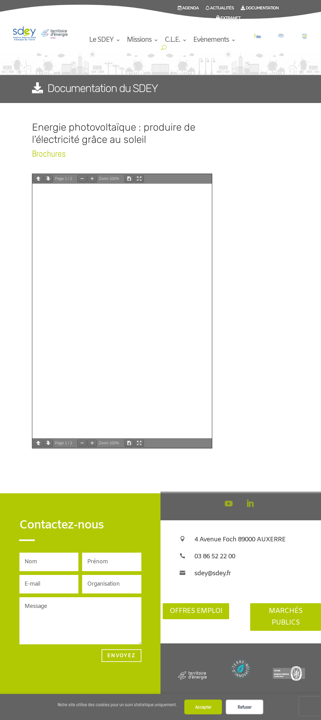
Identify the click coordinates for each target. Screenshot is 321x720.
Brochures (49, 153)
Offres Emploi (196, 611)
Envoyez (121, 655)
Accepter (203, 707)
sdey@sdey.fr (212, 573)
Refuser (244, 707)
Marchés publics (286, 617)
